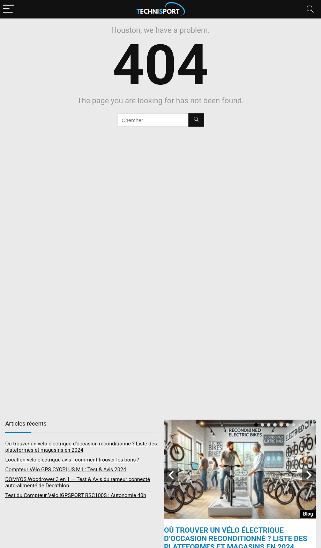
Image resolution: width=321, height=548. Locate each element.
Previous (171, 475)
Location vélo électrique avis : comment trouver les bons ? (72, 460)
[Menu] (8, 9)
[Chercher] (196, 120)
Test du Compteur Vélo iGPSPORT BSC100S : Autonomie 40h (75, 495)
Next (309, 475)
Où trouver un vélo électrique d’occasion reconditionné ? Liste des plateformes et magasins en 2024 (81, 447)
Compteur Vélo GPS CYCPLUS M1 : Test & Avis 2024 (65, 469)
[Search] (310, 9)
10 (312, 425)
